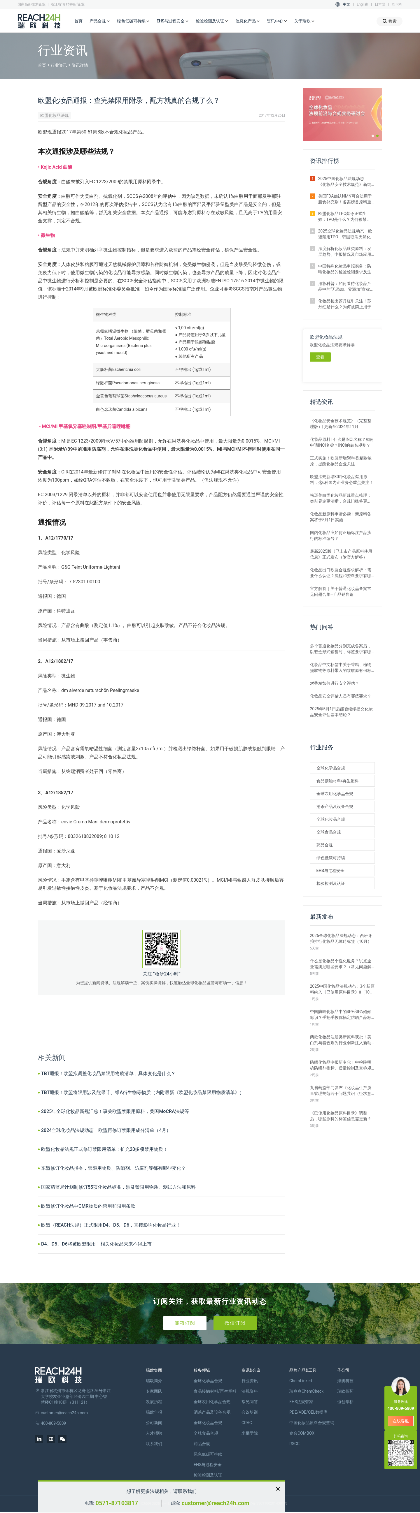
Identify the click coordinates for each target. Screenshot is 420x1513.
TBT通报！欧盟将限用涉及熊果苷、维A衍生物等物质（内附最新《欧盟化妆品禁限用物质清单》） (142, 1092)
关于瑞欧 (304, 21)
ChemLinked (300, 1380)
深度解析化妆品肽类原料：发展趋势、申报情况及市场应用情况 (344, 251)
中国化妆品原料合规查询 (311, 1422)
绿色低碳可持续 (133, 21)
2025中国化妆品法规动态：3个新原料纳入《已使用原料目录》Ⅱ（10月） (342, 989)
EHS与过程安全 (173, 21)
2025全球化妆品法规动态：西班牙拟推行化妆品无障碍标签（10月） (341, 938)
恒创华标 (345, 1401)
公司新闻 (154, 1422)
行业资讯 (59, 65)
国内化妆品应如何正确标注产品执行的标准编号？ (340, 535)
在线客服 (401, 1421)
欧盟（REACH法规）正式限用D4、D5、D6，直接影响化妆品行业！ (111, 1225)
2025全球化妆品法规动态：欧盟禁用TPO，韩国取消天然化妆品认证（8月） (345, 234)
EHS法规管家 (301, 1401)
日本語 (380, 4)
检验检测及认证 (212, 21)
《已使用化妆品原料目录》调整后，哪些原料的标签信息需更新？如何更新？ (340, 1116)
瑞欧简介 (154, 1380)
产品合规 (100, 21)
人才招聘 (154, 1433)
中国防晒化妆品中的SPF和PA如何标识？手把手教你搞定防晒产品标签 (340, 1014)
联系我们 (154, 1443)
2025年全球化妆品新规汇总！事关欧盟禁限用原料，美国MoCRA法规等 (115, 1111)
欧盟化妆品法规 (54, 115)
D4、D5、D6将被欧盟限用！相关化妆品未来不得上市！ (98, 1244)
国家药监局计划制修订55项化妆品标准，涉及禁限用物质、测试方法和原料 (118, 1187)
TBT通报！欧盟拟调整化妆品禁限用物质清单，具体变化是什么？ (108, 1073)
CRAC (247, 1422)
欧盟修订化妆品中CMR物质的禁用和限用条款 (88, 1206)
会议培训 (250, 1412)
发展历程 (154, 1401)
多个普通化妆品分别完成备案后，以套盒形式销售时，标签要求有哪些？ (340, 649)
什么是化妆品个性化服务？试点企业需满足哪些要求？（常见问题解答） (340, 964)
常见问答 (250, 1401)
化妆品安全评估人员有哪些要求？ (340, 696)
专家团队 (154, 1391)
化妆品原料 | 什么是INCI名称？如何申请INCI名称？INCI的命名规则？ (342, 442)
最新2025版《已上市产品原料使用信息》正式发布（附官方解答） (341, 554)
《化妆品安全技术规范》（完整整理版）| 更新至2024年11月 (340, 423)
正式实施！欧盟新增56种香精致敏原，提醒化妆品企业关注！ (341, 461)
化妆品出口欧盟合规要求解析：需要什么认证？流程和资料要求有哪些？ (340, 573)
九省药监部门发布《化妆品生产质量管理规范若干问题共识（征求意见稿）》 (340, 1090)
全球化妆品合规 (330, 819)
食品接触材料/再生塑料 (337, 780)
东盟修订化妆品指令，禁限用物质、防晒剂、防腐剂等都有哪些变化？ (113, 1168)
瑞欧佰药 (345, 1391)
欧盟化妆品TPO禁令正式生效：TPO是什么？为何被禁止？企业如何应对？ (342, 216)
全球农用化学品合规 (334, 793)
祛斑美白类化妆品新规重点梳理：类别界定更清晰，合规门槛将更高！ (340, 498)
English (362, 4)
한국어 (397, 4)
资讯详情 (80, 65)
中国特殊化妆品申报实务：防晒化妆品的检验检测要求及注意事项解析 (344, 269)
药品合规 (324, 845)
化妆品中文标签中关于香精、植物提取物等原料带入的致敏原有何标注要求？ (340, 667)
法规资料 (250, 1391)
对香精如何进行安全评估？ (334, 683)
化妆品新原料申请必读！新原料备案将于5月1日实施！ (340, 517)
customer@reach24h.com (215, 1503)
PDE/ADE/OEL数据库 (308, 1412)
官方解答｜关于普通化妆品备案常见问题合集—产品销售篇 (340, 591)
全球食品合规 (328, 832)
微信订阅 (235, 1323)
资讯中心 (277, 21)
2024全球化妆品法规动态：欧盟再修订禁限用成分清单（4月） (106, 1130)
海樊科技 (345, 1380)
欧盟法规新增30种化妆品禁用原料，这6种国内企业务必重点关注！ (342, 479)
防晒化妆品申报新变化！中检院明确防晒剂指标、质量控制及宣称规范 (340, 1065)
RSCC (294, 1443)
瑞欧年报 (154, 1412)
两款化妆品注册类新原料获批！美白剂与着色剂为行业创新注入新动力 (340, 1040)
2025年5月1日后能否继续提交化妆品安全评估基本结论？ (341, 712)
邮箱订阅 (184, 1323)
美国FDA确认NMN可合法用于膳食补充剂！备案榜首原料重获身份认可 (345, 199)
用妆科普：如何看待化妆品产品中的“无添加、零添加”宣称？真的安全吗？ (346, 286)
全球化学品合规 (330, 768)
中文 (346, 4)
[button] (373, 136)
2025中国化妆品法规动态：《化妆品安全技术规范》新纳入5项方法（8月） (344, 181)
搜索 (389, 21)
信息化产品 (247, 21)
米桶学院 (250, 1433)
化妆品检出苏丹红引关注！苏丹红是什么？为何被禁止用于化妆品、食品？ (344, 304)
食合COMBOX (301, 1433)
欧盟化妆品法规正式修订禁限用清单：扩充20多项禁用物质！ (104, 1149)
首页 (78, 21)
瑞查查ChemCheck (306, 1391)
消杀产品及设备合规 (334, 806)
